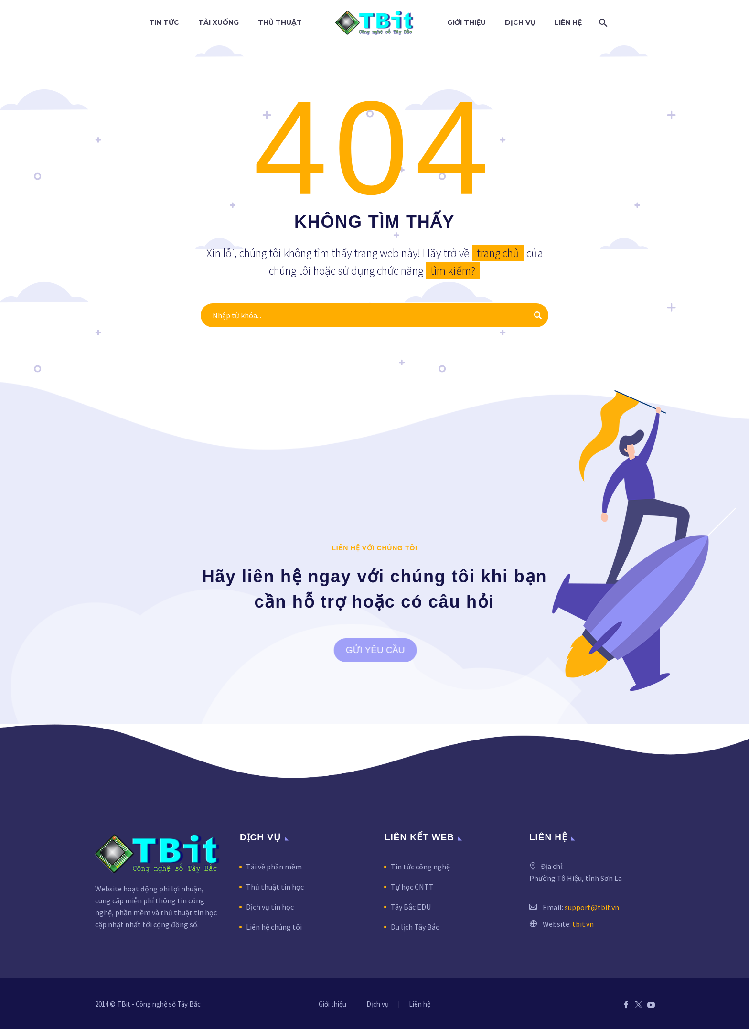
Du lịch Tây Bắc (415, 927)
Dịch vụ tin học (270, 906)
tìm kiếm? (452, 270)
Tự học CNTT (412, 886)
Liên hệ (568, 22)
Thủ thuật (280, 22)
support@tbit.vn (592, 907)
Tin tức (164, 22)
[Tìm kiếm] (601, 22)
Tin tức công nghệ (420, 866)
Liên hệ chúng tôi (274, 927)
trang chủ (498, 253)
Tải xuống (218, 22)
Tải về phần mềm (274, 866)
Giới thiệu (466, 22)
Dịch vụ (520, 22)
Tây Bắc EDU (411, 906)
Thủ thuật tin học (275, 886)
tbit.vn (583, 924)
